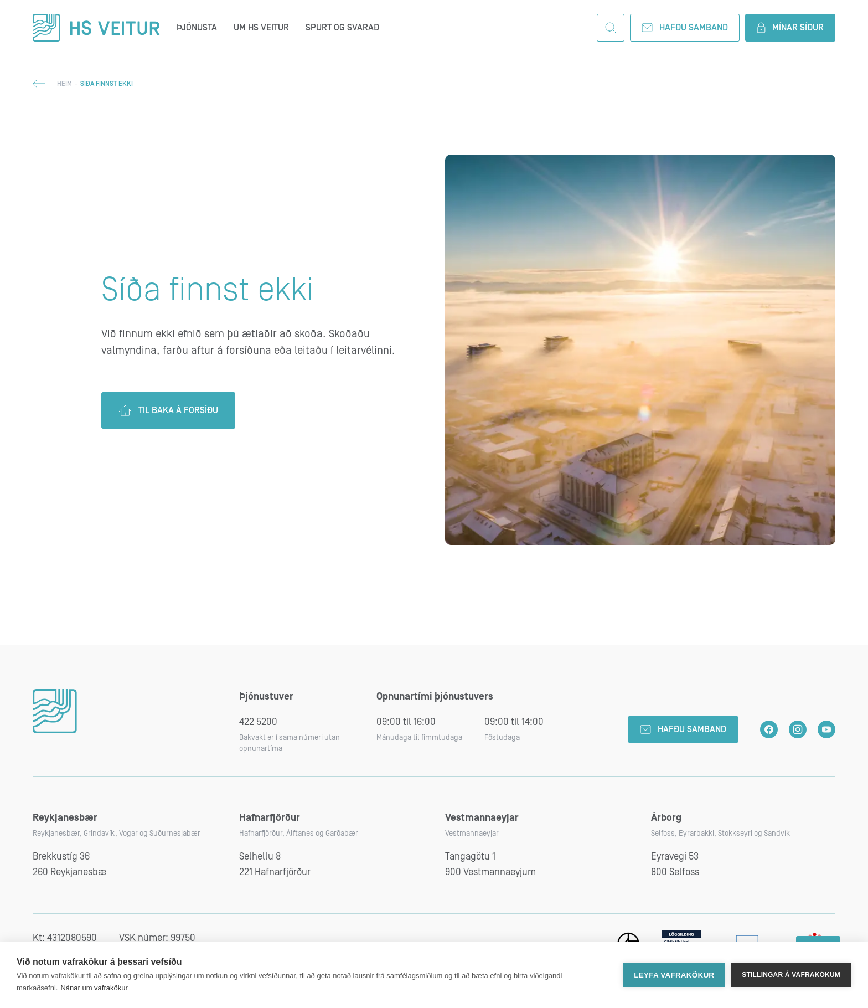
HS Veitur (96, 28)
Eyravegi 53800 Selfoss (675, 864)
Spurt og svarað (342, 28)
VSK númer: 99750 (157, 938)
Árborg (666, 818)
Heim (64, 84)
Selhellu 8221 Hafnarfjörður (275, 864)
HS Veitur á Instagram (798, 729)
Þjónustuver (266, 696)
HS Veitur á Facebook (769, 729)
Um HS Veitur (261, 28)
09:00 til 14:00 (514, 722)
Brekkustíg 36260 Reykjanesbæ (69, 864)
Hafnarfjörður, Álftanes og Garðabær (298, 833)
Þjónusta (197, 28)
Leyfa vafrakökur (674, 975)
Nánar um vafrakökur (93, 988)
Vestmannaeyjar (482, 818)
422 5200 (258, 722)
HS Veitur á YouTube (826, 729)
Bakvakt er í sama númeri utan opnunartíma (289, 743)
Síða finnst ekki (207, 290)
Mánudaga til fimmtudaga (419, 737)
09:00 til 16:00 (406, 722)
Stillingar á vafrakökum (791, 975)
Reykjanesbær (65, 818)
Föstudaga (502, 737)
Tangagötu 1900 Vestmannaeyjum (490, 864)
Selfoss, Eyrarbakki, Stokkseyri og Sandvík (720, 833)
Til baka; (39, 84)
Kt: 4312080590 (65, 938)
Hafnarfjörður (269, 818)
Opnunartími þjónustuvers (434, 696)
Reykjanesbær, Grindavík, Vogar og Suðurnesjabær (116, 833)
